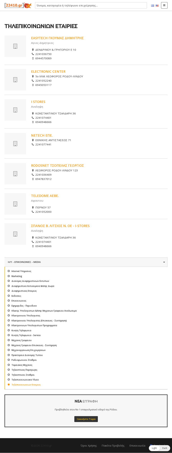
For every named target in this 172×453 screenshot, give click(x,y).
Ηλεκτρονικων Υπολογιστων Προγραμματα (34, 325)
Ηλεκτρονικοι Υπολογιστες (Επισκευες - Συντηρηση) (39, 320)
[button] (159, 448)
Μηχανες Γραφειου (21, 340)
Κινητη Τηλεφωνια (21, 330)
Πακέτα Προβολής (113, 445)
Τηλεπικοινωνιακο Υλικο (25, 379)
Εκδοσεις (16, 295)
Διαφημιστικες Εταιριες (24, 290)
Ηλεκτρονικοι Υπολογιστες (25, 315)
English (157, 5)
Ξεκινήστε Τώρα (86, 419)
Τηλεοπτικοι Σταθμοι (23, 374)
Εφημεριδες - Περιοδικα (24, 305)
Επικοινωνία (137, 445)
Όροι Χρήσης (89, 445)
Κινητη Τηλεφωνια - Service (26, 335)
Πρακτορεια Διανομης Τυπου (27, 355)
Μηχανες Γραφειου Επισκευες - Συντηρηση (34, 345)
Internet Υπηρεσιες (21, 271)
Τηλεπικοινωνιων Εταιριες (26, 384)
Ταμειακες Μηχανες (21, 365)
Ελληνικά (152, 5)
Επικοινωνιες (18, 300)
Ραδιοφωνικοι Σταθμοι (24, 360)
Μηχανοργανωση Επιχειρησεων (28, 350)
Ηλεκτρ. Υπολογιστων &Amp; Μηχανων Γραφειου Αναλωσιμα (44, 310)
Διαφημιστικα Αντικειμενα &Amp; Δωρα (32, 286)
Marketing (16, 276)
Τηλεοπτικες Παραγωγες (24, 369)
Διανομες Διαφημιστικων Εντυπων (30, 281)
